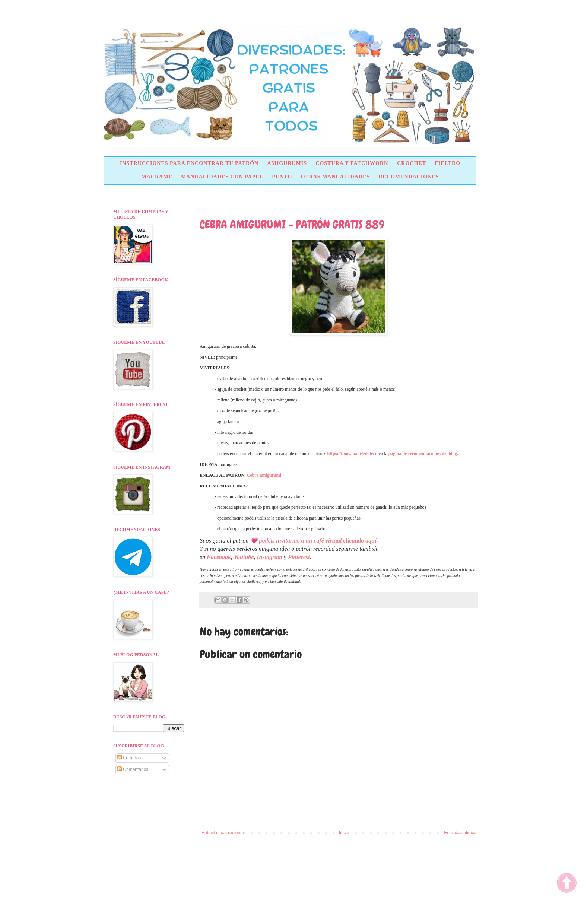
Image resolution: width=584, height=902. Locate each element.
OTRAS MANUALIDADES (335, 177)
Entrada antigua (460, 832)
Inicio (344, 832)
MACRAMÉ (157, 177)
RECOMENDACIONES (408, 177)
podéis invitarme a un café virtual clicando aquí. (318, 540)
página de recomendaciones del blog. (423, 453)
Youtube (244, 557)
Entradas (129, 757)
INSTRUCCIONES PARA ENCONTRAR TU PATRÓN (189, 163)
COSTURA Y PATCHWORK (351, 163)
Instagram (269, 557)
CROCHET (411, 163)
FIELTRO (447, 163)
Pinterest (299, 557)
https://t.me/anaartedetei (350, 453)
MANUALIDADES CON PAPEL (222, 177)
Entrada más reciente (222, 832)
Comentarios (132, 769)
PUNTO (282, 177)
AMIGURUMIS (287, 163)
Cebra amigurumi (264, 475)
